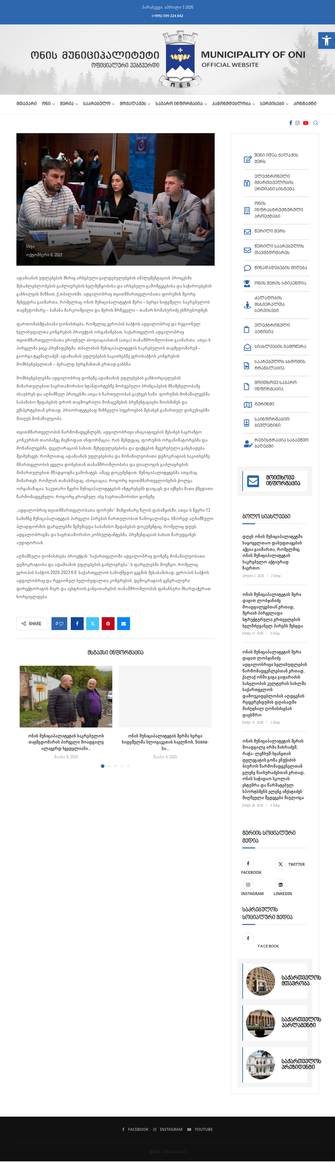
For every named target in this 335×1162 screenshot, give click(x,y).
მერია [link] (67, 104)
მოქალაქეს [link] (133, 104)
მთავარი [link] (26, 104)
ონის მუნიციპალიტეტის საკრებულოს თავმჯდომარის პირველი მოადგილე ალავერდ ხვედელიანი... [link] (66, 742)
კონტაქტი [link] (304, 104)
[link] (326, 40)
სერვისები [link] (272, 104)
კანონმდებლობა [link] (231, 104)
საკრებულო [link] (96, 104)
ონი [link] (46, 104)
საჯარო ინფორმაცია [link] (179, 104)
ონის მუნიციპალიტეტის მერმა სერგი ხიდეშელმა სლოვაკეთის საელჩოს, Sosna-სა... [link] (165, 742)
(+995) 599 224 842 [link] (167, 15)
